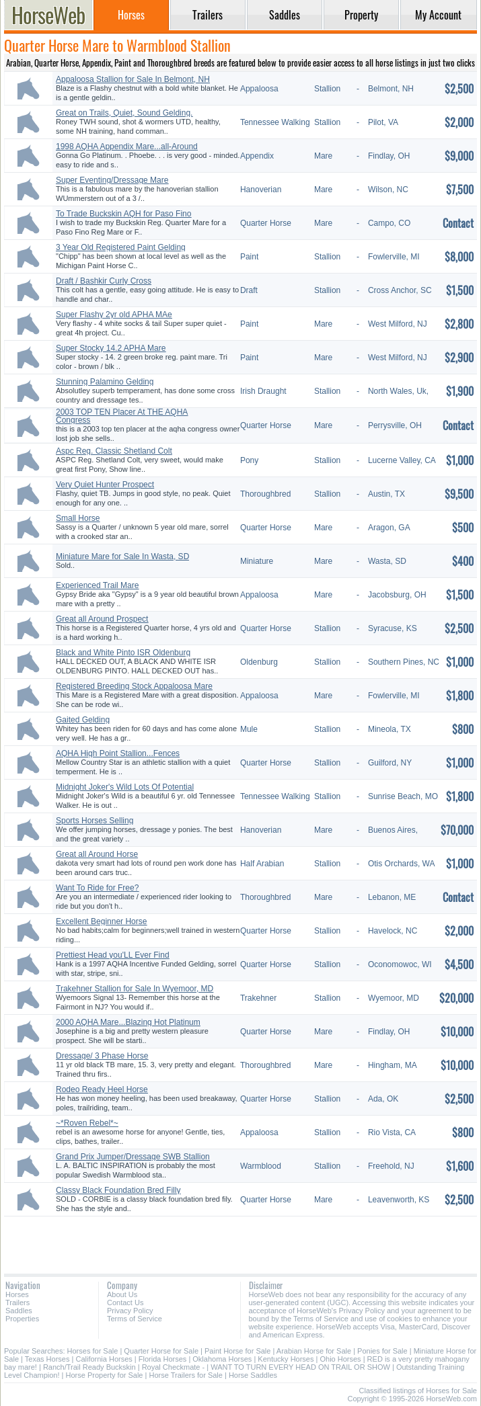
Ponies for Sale (382, 1351)
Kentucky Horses (285, 1359)
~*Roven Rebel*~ (87, 1123)
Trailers (17, 1302)
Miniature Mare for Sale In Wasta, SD (122, 556)
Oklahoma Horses (222, 1359)
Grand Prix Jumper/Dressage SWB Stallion (133, 1156)
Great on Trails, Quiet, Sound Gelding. (124, 113)
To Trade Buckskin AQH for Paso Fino (123, 213)
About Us (122, 1294)
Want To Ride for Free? (97, 888)
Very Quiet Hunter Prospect (105, 484)
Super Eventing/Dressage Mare (112, 180)
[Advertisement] (240, 1240)
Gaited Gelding (83, 720)
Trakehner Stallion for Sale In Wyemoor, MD (134, 988)
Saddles (18, 1311)
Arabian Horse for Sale (313, 1351)
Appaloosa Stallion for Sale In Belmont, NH (133, 79)
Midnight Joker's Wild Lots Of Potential (125, 787)
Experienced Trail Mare (97, 585)
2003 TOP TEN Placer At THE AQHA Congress (122, 416)
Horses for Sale (92, 1351)
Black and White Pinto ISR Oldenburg (123, 652)
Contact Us (125, 1302)
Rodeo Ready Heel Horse (102, 1089)
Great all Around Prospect (102, 619)
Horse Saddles (253, 1375)
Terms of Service (134, 1319)
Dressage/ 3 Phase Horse (102, 1056)
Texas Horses (47, 1359)
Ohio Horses (340, 1359)
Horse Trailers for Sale (185, 1375)
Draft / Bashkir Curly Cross (103, 281)
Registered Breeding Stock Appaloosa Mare (134, 686)
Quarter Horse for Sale (161, 1351)
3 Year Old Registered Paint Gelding (121, 247)
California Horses (103, 1359)
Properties (22, 1319)
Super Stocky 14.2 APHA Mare (110, 348)
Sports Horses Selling (94, 820)
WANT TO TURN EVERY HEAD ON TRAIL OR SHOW (300, 1367)
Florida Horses (163, 1359)
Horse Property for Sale (104, 1375)
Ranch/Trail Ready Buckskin (89, 1367)
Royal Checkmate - (173, 1367)
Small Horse (78, 518)
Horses (17, 1294)
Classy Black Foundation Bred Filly (118, 1190)
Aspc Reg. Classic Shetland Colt (114, 451)
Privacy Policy (130, 1311)
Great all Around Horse (97, 854)
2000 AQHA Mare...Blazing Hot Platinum (128, 1022)
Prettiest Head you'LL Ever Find (113, 955)
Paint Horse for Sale (237, 1351)
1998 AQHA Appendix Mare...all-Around (127, 146)
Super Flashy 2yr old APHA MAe (114, 314)
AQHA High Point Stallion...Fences (118, 753)
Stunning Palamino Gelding (104, 381)
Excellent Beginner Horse (101, 921)
